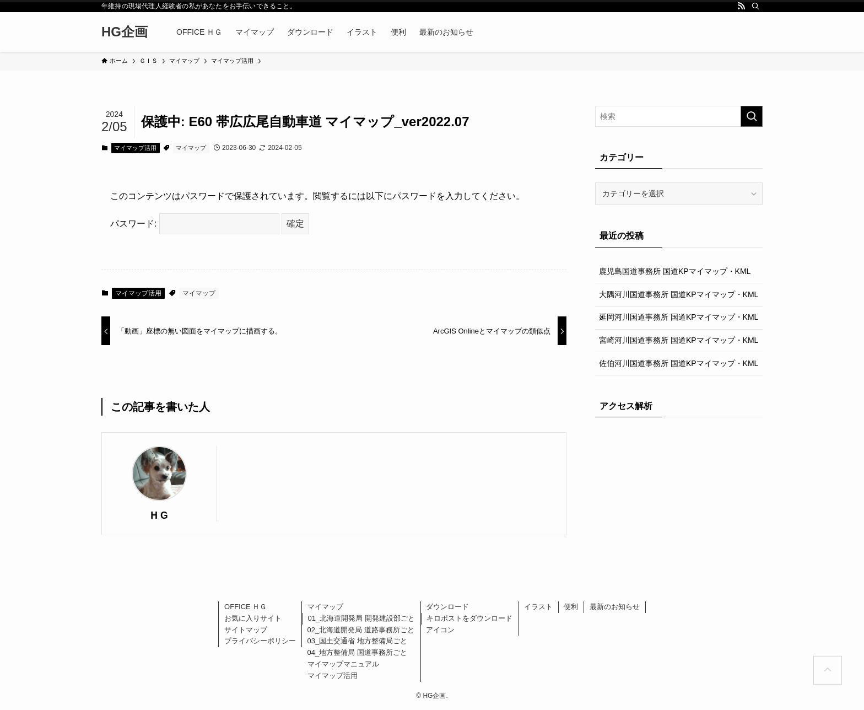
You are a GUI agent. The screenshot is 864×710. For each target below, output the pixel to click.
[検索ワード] (679, 116)
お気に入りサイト (253, 618)
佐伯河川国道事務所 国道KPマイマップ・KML (678, 363)
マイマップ (191, 147)
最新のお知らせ (615, 607)
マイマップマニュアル (343, 664)
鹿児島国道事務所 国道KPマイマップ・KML (674, 271)
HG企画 (124, 32)
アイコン (440, 630)
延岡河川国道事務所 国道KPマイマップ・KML (678, 317)
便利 (571, 607)
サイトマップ (245, 630)
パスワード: (194, 223)
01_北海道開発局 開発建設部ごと (361, 618)
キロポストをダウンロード (469, 618)
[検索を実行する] (752, 116)
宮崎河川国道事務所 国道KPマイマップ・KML (678, 340)
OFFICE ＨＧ (245, 607)
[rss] (741, 6)
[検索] (755, 6)
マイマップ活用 (135, 147)
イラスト (538, 607)
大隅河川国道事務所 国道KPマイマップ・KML (678, 294)
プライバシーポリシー (260, 641)
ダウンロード (447, 607)
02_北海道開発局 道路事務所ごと (360, 630)
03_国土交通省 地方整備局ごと (357, 641)
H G (159, 515)
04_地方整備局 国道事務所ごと (357, 652)
